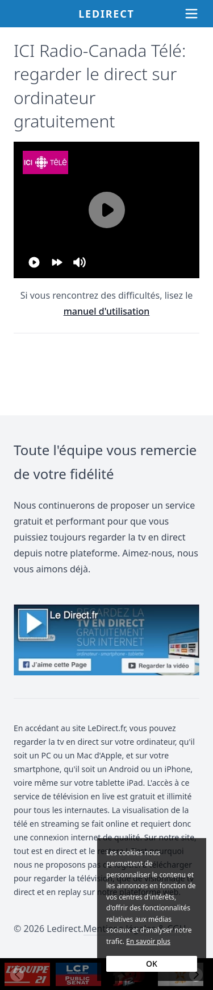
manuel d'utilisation (107, 311)
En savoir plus (148, 941)
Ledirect (106, 13)
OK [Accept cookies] (151, 963)
